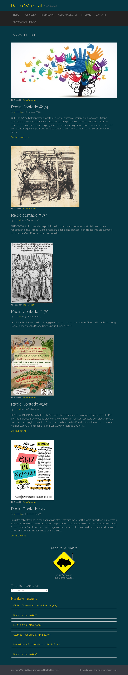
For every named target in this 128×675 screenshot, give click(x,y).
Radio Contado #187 (25, 615)
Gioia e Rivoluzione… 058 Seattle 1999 (35, 605)
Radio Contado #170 (30, 311)
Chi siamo (86, 15)
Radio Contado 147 (28, 508)
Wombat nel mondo (24, 22)
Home (16, 15)
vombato (18, 112)
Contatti (101, 15)
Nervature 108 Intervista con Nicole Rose (36, 644)
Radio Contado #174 (29, 107)
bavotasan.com (110, 670)
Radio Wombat (26, 5)
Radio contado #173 (29, 215)
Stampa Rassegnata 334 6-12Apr (32, 634)
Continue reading (20, 137)
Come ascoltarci (67, 15)
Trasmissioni (47, 15)
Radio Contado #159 (29, 404)
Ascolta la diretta (64, 548)
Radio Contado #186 (25, 654)
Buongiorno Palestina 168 (27, 624)
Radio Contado (29, 100)
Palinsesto (30, 15)
